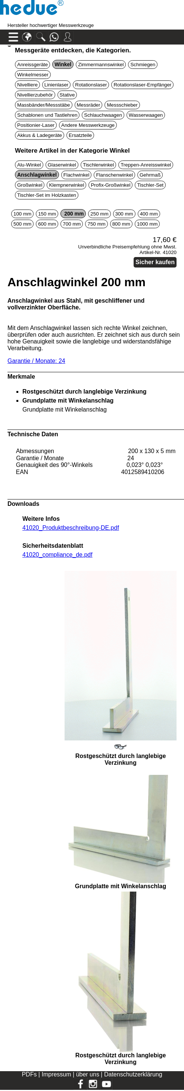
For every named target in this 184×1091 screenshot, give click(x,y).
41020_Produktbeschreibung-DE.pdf (70, 528)
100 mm (22, 214)
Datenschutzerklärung (133, 1074)
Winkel (62, 64)
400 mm (149, 214)
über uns (87, 1074)
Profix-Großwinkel (110, 185)
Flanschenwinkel (114, 175)
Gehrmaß (150, 175)
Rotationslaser (91, 85)
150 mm (47, 214)
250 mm (99, 214)
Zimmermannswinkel (101, 64)
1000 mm (147, 224)
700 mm (72, 224)
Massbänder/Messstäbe (43, 105)
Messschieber (122, 105)
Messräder (88, 105)
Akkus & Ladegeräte (39, 135)
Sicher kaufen (155, 262)
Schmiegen (142, 64)
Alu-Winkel (29, 165)
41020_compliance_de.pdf (57, 554)
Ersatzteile (80, 135)
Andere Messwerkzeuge (88, 125)
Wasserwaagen (146, 115)
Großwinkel (29, 185)
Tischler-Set (150, 185)
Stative (67, 95)
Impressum (56, 1074)
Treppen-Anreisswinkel (146, 165)
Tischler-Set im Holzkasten (46, 195)
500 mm (22, 224)
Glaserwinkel (62, 165)
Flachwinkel (76, 175)
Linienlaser (56, 85)
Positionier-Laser (35, 125)
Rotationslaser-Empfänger (142, 85)
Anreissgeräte (32, 64)
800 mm (121, 224)
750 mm (96, 224)
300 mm (124, 214)
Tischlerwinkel (98, 165)
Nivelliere (27, 85)
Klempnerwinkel (66, 185)
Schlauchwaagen (103, 115)
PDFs (29, 1074)
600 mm (47, 224)
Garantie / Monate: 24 (36, 361)
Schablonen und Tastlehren (47, 115)
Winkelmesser (33, 74)
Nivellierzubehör (35, 95)
